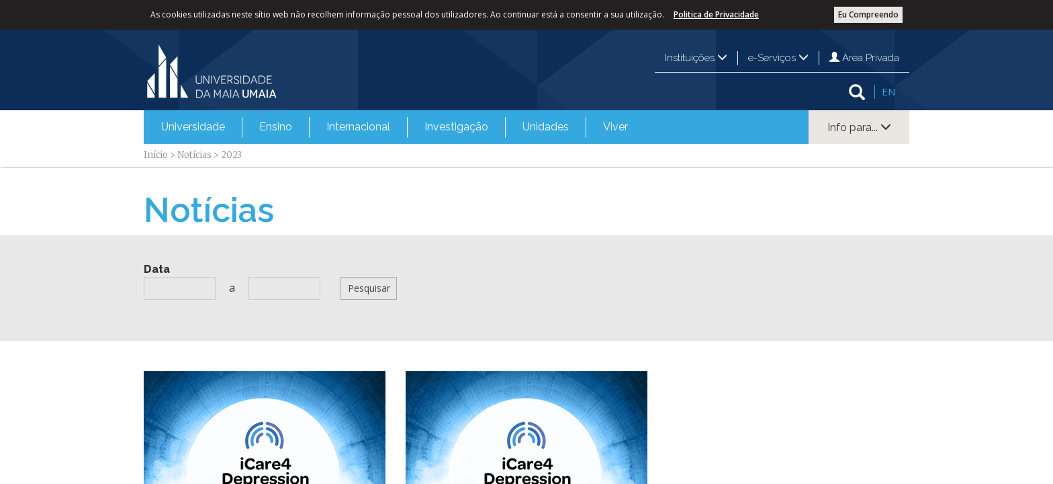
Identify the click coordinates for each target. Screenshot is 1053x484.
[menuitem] (193, 127)
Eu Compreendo (868, 14)
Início (156, 155)
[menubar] (394, 127)
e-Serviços (778, 58)
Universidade (193, 126)
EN (888, 91)
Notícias (194, 155)
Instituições (696, 58)
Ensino (275, 126)
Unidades (545, 126)
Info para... (859, 127)
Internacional (358, 126)
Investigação (456, 126)
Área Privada (864, 58)
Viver (615, 126)
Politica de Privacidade (716, 14)
